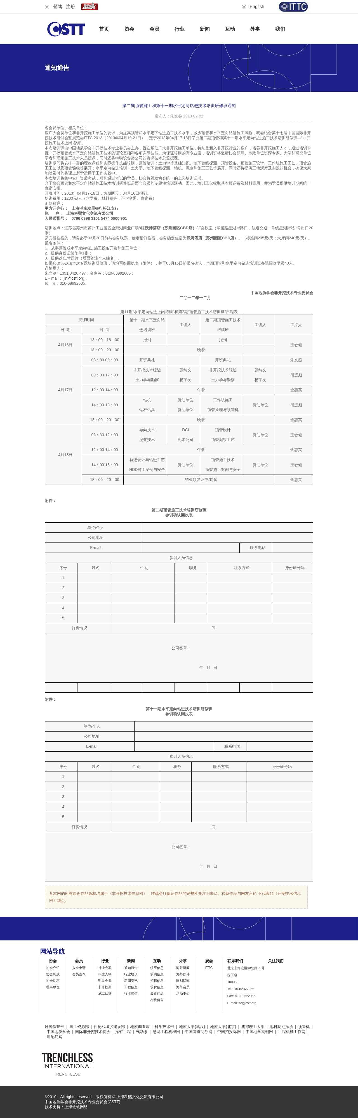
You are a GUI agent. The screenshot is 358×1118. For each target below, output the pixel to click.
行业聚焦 (131, 994)
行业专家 (105, 968)
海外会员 (183, 987)
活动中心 (183, 994)
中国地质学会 (58, 1031)
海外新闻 (183, 968)
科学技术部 (164, 1026)
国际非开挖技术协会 (92, 1031)
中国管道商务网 (198, 1031)
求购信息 (157, 974)
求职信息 (157, 987)
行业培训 (131, 974)
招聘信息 (157, 981)
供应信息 (157, 968)
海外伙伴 (183, 974)
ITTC (209, 968)
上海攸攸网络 (76, 1107)
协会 (129, 29)
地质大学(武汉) (192, 1026)
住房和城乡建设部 (109, 1026)
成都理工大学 (253, 1026)
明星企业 (105, 981)
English (257, 6)
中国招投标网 (229, 1031)
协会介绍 (53, 968)
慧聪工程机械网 (166, 1031)
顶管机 (304, 1026)
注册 (70, 6)
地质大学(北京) (223, 1026)
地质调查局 (140, 1026)
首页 (104, 29)
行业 (180, 29)
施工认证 (105, 994)
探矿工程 (123, 1031)
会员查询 (79, 974)
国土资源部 (79, 1026)
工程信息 (131, 987)
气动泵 (142, 1031)
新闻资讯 (131, 981)
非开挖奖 (105, 987)
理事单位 (53, 987)
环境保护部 (54, 1026)
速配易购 (54, 1036)
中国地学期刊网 (259, 1031)
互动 (230, 29)
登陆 (57, 6)
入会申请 (79, 968)
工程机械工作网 (291, 1031)
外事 (255, 29)
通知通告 (131, 968)
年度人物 (105, 974)
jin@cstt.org (73, 278)
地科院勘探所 (281, 1026)
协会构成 (53, 974)
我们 (280, 29)
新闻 (205, 29)
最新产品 (157, 994)
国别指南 (183, 981)
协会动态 (53, 981)
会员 (154, 29)
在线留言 (157, 1000)
